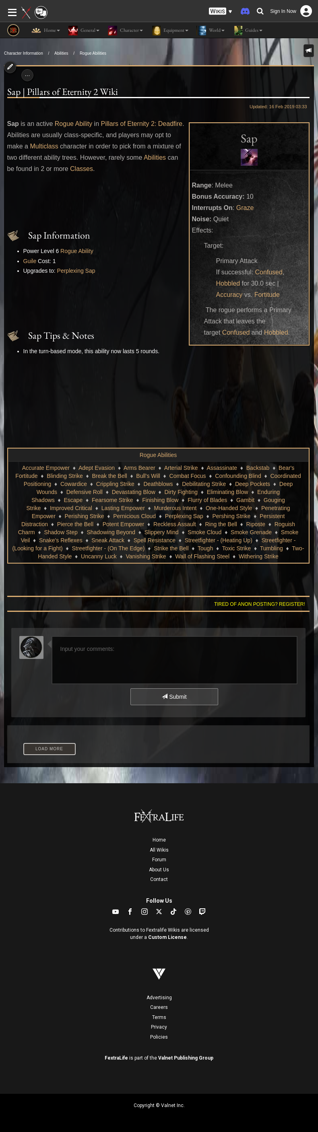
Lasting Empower (123, 508)
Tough (205, 548)
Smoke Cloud (204, 532)
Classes (81, 168)
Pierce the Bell (75, 524)
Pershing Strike (231, 516)
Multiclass (44, 146)
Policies (159, 1037)
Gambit (245, 500)
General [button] (83, 30)
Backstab (258, 468)
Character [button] (125, 30)
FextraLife (116, 1058)
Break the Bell (109, 476)
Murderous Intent (175, 508)
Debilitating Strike (204, 484)
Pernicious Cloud (134, 516)
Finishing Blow (160, 500)
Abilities (61, 53)
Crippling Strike (115, 484)
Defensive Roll (84, 492)
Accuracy (229, 294)
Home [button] (45, 30)
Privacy (159, 1027)
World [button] (210, 30)
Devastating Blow (133, 492)
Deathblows (158, 484)
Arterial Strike (181, 468)
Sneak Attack (107, 540)
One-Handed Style (229, 508)
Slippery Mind (162, 532)
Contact (159, 879)
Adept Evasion (96, 468)
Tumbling (271, 548)
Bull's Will (148, 476)
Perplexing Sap (76, 271)
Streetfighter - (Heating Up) (218, 540)
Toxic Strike (236, 548)
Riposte (255, 524)
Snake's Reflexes (61, 540)
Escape (73, 500)
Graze (245, 207)
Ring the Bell (221, 524)
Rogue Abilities (93, 53)
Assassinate (222, 468)
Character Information (23, 53)
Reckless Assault (174, 524)
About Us (159, 870)
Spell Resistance (155, 540)
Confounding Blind (238, 476)
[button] (220, 11)
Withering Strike (259, 556)
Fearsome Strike (112, 500)
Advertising (159, 997)
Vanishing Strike (146, 556)
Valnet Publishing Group (185, 1058)
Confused (269, 272)
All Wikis (159, 850)
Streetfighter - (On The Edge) (108, 548)
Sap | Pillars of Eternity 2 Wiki (62, 91)
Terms (159, 1017)
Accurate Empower (46, 468)
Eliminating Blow (227, 492)
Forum (159, 859)
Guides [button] (247, 30)
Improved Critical (71, 508)
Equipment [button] (169, 30)
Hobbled (228, 283)
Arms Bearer (139, 468)
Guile (30, 261)
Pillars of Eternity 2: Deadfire (142, 123)
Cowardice (73, 484)
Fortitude (267, 294)
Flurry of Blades (207, 500)
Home (159, 840)
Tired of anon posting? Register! (259, 604)
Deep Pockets (252, 484)
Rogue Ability (73, 123)
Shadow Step (60, 532)
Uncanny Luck (99, 556)
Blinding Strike (65, 476)
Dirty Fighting (181, 492)
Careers (159, 1007)
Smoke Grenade (251, 532)
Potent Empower (124, 524)
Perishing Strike (84, 516)
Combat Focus (187, 476)
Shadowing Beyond (111, 532)
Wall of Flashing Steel (202, 556)
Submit (174, 697)
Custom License (167, 937)
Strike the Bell (171, 548)
